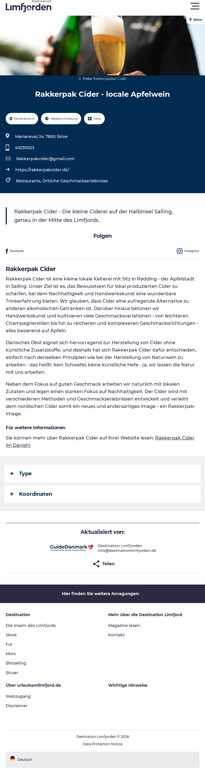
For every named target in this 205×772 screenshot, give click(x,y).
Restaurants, (29, 180)
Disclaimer (17, 705)
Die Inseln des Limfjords (31, 625)
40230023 (24, 147)
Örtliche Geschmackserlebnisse (75, 180)
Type (21, 473)
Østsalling (16, 663)
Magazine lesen (124, 625)
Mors (11, 653)
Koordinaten (31, 494)
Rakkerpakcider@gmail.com (45, 158)
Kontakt (116, 634)
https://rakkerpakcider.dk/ (42, 169)
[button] (128, 6)
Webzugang (18, 696)
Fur (9, 644)
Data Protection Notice (102, 744)
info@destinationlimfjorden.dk (127, 550)
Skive (11, 634)
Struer (12, 672)
